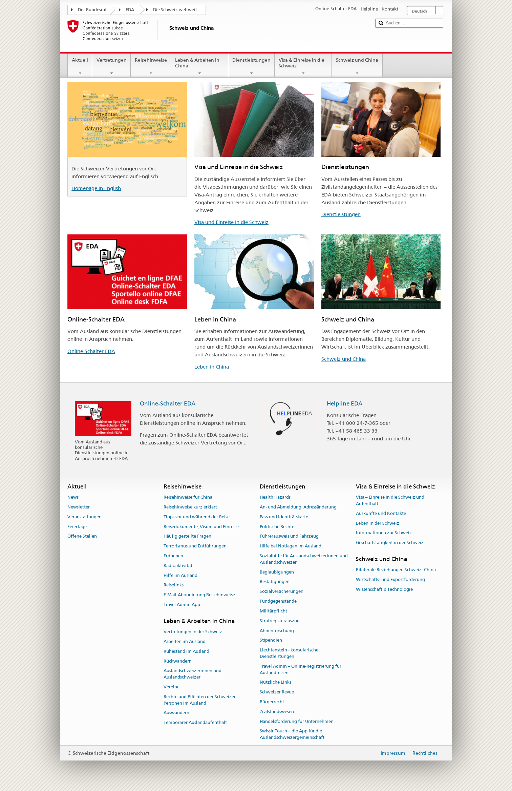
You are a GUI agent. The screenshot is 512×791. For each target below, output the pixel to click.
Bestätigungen (275, 581)
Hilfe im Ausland (180, 575)
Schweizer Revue (277, 691)
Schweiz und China (357, 66)
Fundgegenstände (278, 601)
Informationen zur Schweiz (384, 533)
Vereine (171, 686)
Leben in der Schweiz (377, 523)
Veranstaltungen (84, 516)
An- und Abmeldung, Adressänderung (298, 506)
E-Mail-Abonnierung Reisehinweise (199, 595)
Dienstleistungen (251, 66)
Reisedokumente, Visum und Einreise (201, 526)
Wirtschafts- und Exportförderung (390, 579)
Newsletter (78, 506)
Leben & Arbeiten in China (199, 66)
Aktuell (80, 66)
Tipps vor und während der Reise (197, 516)
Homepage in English (96, 188)
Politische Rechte (277, 526)
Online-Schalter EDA (91, 351)
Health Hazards (275, 497)
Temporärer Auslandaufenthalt (195, 722)
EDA (130, 9)
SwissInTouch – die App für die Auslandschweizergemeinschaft (292, 734)
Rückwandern (178, 661)
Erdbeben (173, 555)
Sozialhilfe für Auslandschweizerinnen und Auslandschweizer (304, 559)
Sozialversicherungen (281, 591)
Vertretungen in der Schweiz (193, 631)
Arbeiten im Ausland (185, 641)
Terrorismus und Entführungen (195, 545)
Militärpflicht (273, 610)
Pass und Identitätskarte (284, 516)
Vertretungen (111, 66)
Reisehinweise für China (188, 497)
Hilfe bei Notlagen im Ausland (290, 545)
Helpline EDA (344, 403)
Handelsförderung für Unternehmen (297, 721)
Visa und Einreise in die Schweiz (231, 222)
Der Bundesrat (92, 9)
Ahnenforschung (277, 630)
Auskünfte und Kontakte (381, 513)
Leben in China (211, 366)
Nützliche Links (275, 682)
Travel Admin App (182, 604)
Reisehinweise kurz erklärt (190, 506)
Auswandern (176, 712)
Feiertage (77, 526)
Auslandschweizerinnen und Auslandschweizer (192, 674)
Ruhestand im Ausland (186, 651)
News (73, 497)
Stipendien (271, 640)
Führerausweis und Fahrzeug (289, 536)
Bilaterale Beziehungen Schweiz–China (396, 570)
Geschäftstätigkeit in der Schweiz (390, 542)
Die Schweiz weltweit (175, 9)
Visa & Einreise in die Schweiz (303, 66)
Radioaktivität (178, 565)
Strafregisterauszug (280, 620)
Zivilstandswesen (277, 711)
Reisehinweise (151, 66)
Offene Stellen (82, 536)
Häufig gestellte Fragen (187, 536)
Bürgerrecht (272, 701)
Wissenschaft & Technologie (384, 589)
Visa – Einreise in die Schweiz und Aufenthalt (390, 500)
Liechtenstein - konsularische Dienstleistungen (289, 653)
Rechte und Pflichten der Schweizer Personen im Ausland (200, 700)
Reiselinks (174, 585)
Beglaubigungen (277, 572)
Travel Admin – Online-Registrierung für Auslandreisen (300, 669)
